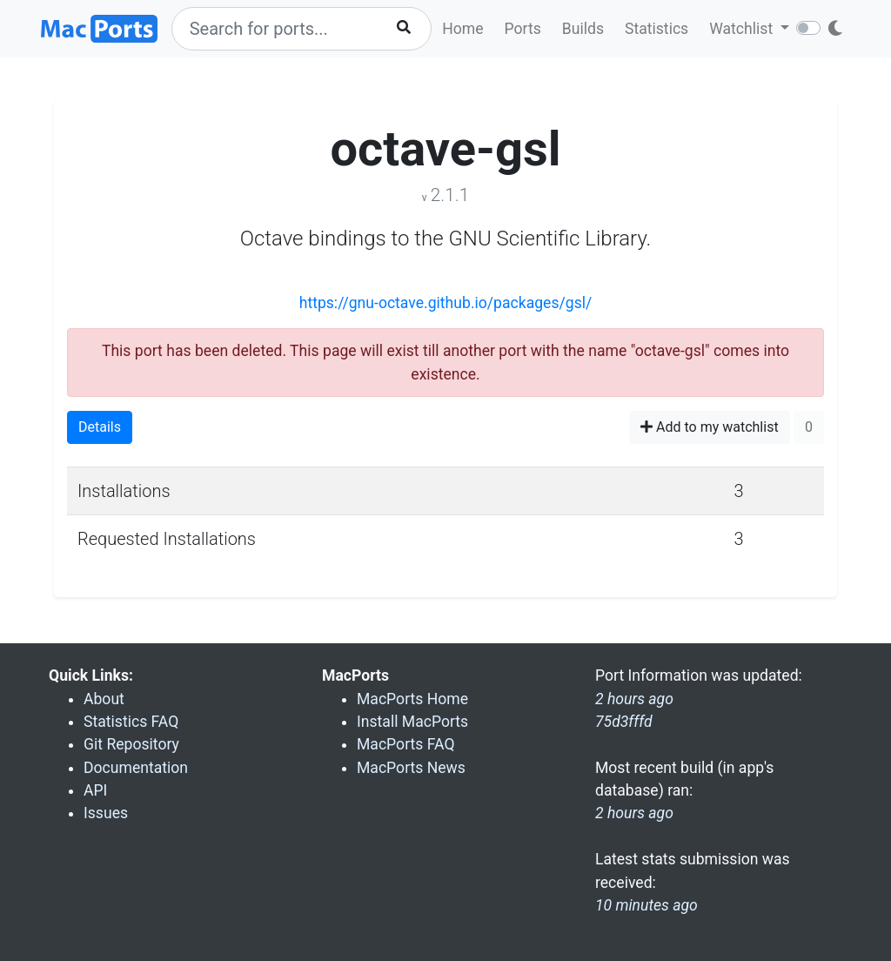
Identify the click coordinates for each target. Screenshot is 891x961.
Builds (583, 28)
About (104, 699)
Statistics (656, 28)
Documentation (136, 767)
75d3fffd (624, 721)
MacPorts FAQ (406, 744)
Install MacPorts (412, 721)
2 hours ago (634, 813)
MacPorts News (411, 767)
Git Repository (131, 744)
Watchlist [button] (742, 28)
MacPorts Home (412, 699)
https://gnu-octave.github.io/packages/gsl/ (446, 303)
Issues (106, 813)
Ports (523, 28)
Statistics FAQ (131, 721)
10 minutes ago (646, 905)
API (95, 790)
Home (462, 28)
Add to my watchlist (709, 427)
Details (99, 427)
